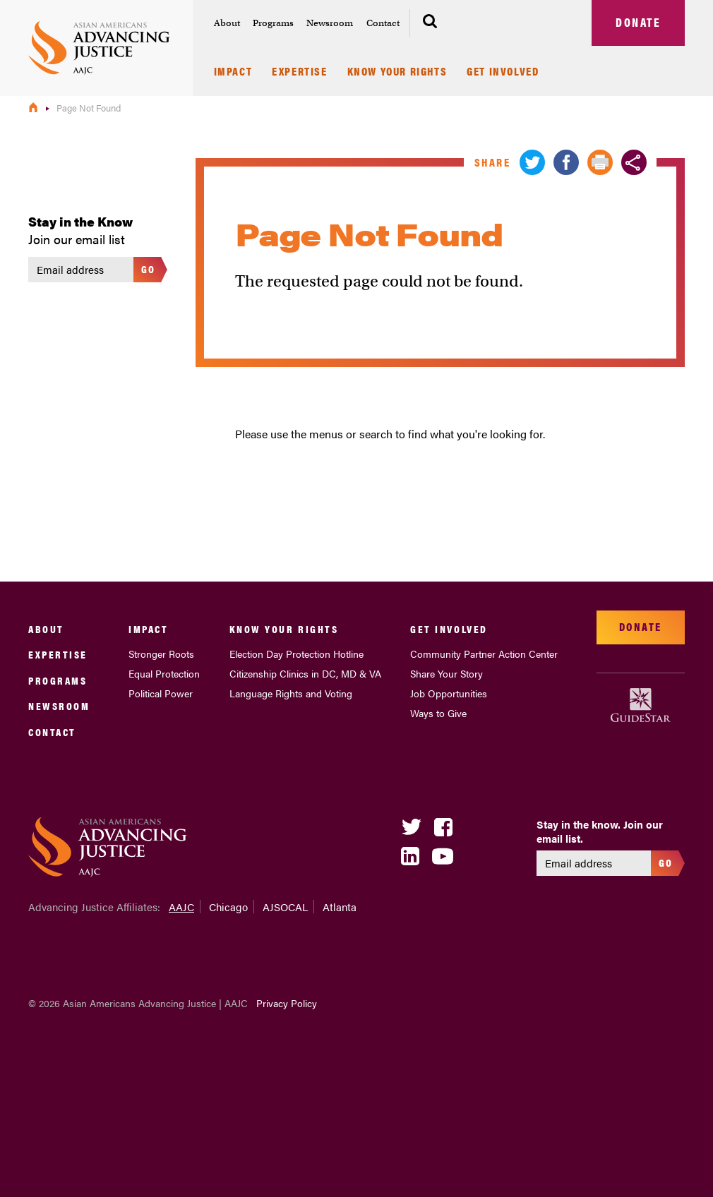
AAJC (181, 906)
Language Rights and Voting (290, 693)
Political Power (160, 693)
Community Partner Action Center (484, 653)
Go (148, 268)
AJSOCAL (285, 906)
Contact (383, 23)
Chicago (228, 906)
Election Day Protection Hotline (296, 653)
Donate (638, 21)
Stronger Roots (161, 653)
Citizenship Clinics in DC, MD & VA (305, 673)
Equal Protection (164, 673)
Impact (233, 72)
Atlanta (339, 906)
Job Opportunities (448, 693)
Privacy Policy (286, 1003)
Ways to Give (438, 713)
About (227, 23)
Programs (273, 23)
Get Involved (503, 72)
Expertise (299, 72)
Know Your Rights (397, 72)
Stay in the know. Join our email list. (600, 831)
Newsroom (329, 23)
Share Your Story (446, 673)
